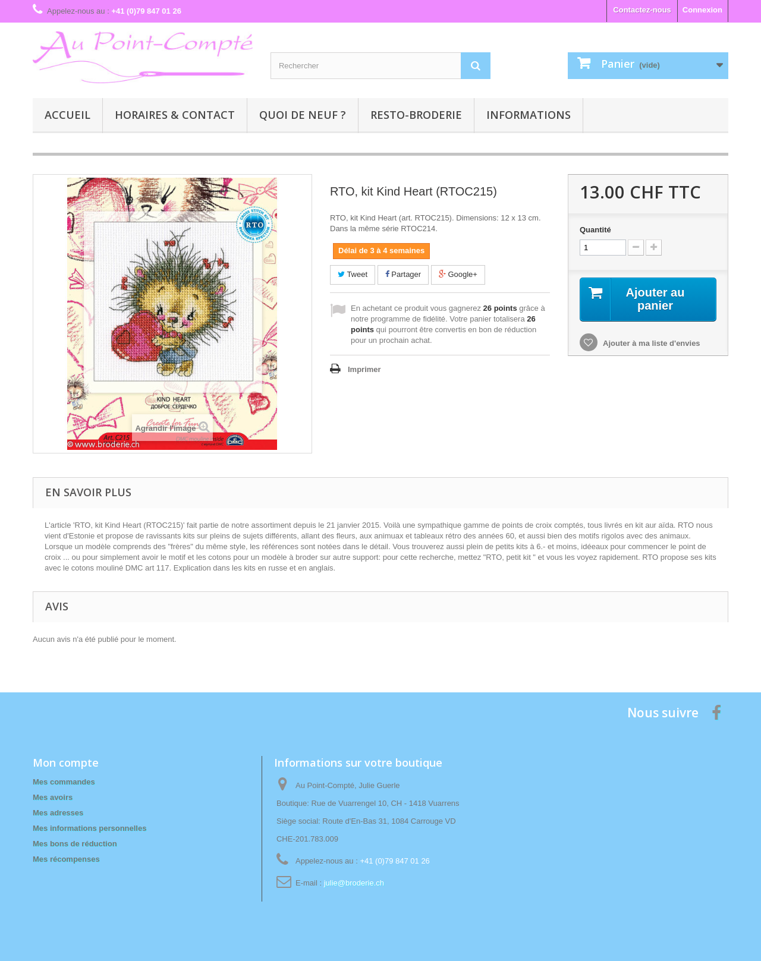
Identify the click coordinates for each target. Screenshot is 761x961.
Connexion (702, 9)
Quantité (595, 229)
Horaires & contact (175, 115)
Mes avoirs (53, 797)
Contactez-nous (642, 9)
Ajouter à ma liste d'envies (650, 343)
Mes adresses (58, 812)
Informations (528, 115)
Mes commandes (64, 781)
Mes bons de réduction (75, 843)
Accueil (67, 115)
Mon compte (66, 762)
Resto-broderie (416, 115)
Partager (403, 274)
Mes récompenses (66, 859)
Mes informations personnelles (89, 828)
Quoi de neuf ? (302, 115)
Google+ (458, 274)
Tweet (352, 274)
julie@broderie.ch (354, 882)
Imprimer (364, 369)
